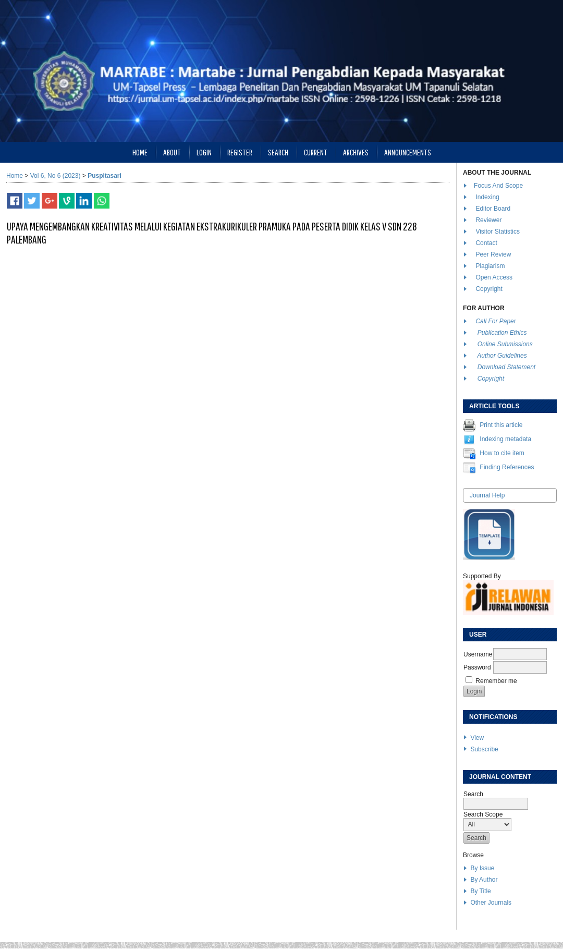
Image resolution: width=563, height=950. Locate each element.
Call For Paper (495, 321)
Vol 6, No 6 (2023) (55, 175)
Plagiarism (490, 266)
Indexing (487, 197)
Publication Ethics (502, 332)
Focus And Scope (498, 185)
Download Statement (506, 367)
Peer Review (493, 254)
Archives (356, 152)
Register (239, 152)
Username (477, 654)
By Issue (482, 868)
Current (315, 152)
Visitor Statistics (497, 231)
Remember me (496, 681)
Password (477, 667)
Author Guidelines (502, 355)
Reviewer (488, 220)
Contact (486, 243)
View (477, 737)
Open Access (494, 277)
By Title (480, 891)
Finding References (507, 467)
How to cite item (502, 453)
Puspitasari (104, 175)
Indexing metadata (505, 439)
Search (278, 152)
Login (204, 152)
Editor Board (492, 208)
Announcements (407, 152)
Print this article (501, 425)
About (172, 152)
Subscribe (484, 749)
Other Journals (490, 902)
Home (140, 152)
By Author (483, 879)
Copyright (489, 289)
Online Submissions (505, 344)
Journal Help (487, 495)
